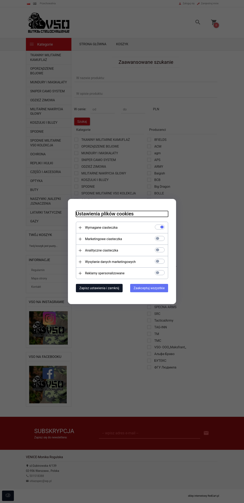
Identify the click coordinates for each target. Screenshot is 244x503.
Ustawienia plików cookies (104, 214)
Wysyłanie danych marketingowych (109, 262)
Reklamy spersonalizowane (104, 273)
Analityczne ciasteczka (100, 250)
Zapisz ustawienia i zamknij (98, 288)
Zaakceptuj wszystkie (149, 288)
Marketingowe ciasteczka (102, 239)
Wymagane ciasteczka (100, 227)
